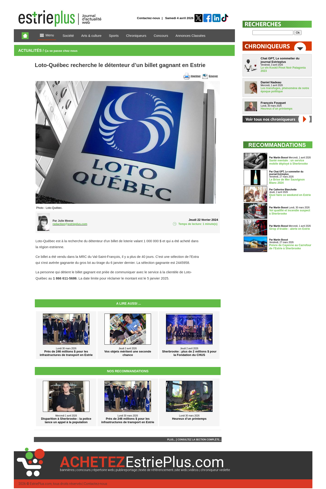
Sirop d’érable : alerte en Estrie (289, 228)
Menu (47, 35)
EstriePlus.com (41, 483)
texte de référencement (156, 470)
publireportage (126, 470)
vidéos (194, 470)
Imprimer (196, 76)
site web (181, 470)
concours (83, 470)
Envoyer (213, 76)
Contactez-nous (148, 18)
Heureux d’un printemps (277, 108)
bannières (67, 470)
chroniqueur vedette (215, 470)
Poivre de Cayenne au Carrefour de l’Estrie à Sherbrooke (290, 247)
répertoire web (103, 470)
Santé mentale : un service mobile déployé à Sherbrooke (288, 162)
